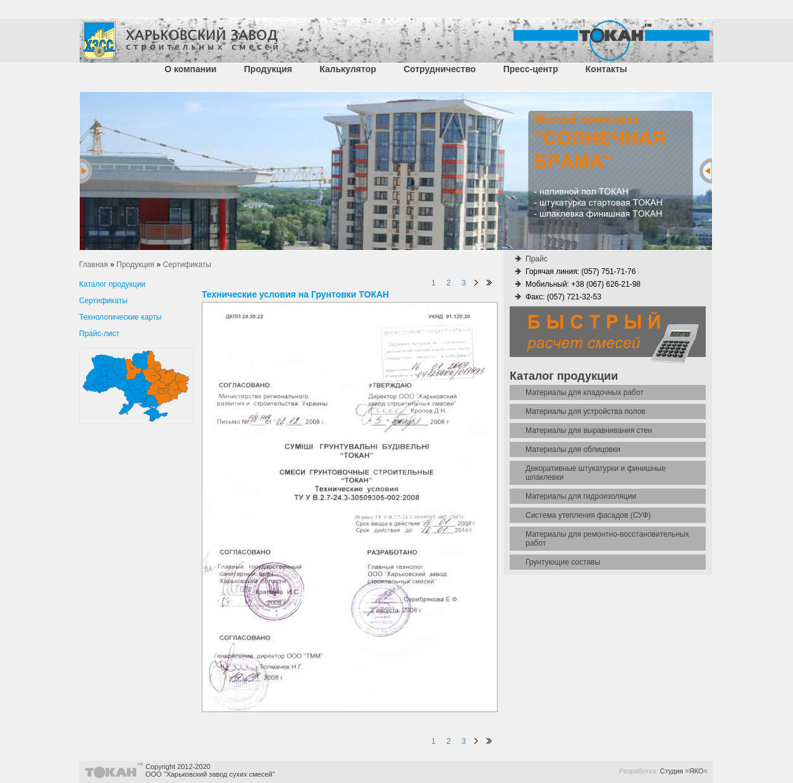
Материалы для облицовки (573, 449)
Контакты (606, 69)
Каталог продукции (112, 284)
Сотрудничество (439, 69)
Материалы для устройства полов (586, 411)
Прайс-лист (99, 333)
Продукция (268, 69)
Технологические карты (120, 317)
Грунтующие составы (563, 562)
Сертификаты (103, 300)
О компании (190, 69)
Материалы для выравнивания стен (589, 430)
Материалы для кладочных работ (585, 392)
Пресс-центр (530, 69)
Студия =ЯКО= (684, 771)
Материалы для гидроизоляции (581, 496)
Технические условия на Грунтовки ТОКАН (295, 294)
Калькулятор (347, 69)
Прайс (537, 258)
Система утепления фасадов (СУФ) (588, 515)
